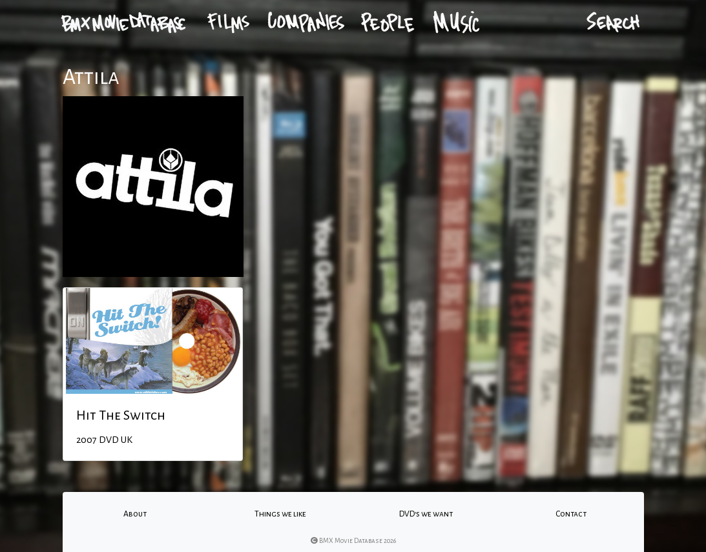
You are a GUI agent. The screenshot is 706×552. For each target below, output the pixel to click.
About (135, 513)
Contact (571, 513)
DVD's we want (426, 513)
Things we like (280, 513)
